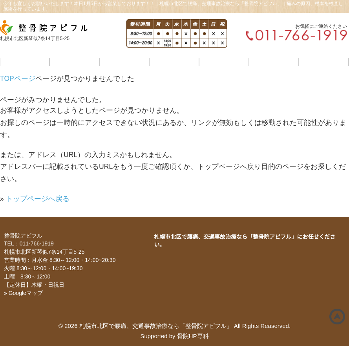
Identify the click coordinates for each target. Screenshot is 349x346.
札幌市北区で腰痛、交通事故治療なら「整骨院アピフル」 (155, 325)
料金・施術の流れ (173, 62)
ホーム (24, 62)
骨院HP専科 (193, 336)
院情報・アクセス (274, 62)
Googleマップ (26, 293)
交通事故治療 (223, 62)
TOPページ (17, 78)
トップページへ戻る (37, 199)
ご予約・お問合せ (323, 62)
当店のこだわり (74, 62)
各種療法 (124, 62)
